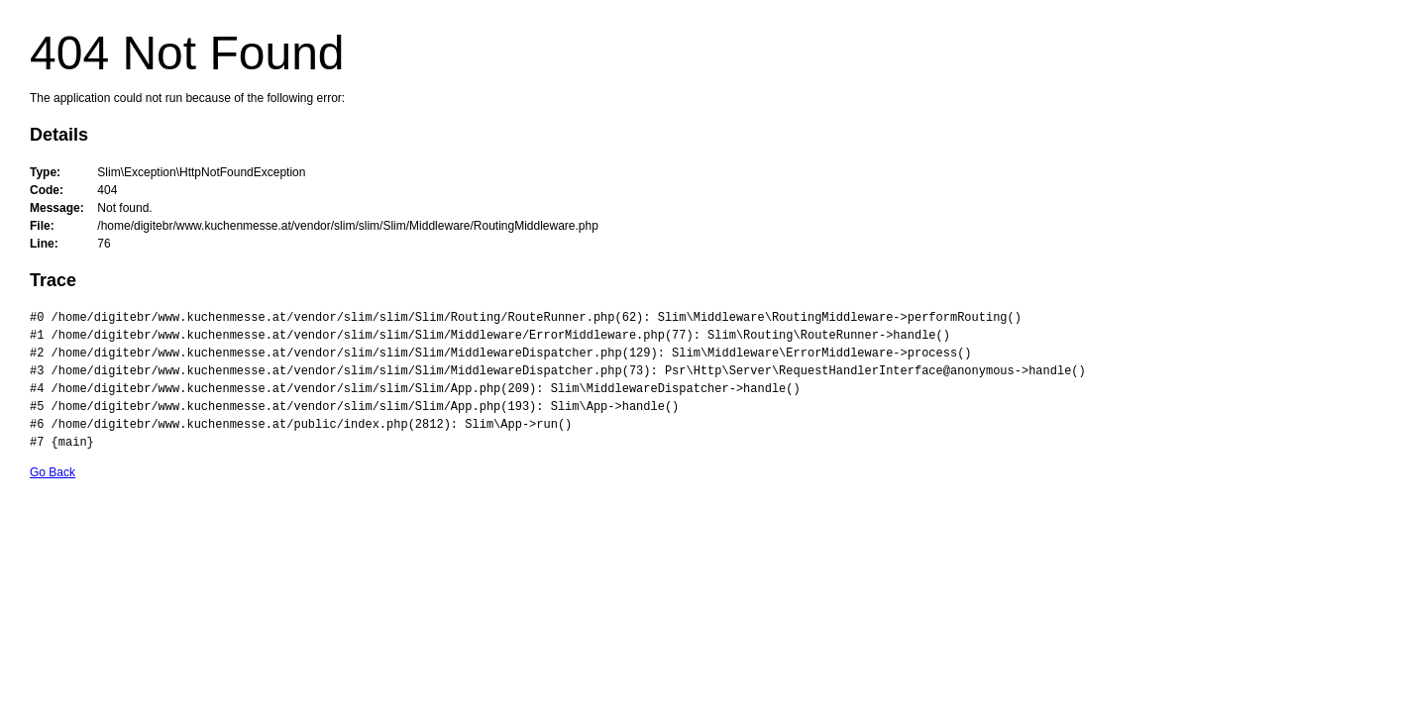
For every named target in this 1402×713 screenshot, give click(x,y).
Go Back (52, 472)
